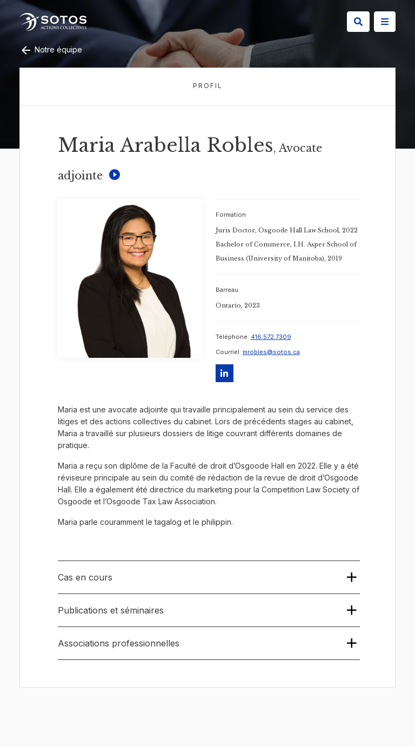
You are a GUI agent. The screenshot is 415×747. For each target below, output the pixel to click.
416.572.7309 (271, 337)
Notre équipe (50, 49)
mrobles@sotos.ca (271, 352)
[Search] (358, 21)
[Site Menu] (385, 21)
